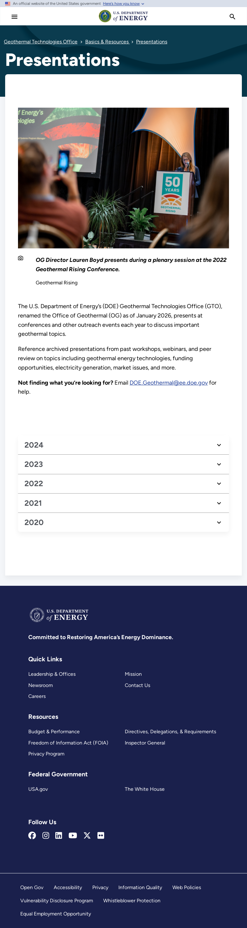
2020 (34, 522)
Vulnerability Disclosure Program (56, 900)
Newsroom (40, 685)
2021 (33, 503)
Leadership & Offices (52, 674)
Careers (37, 696)
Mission (133, 674)
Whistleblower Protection (131, 900)
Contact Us (137, 685)
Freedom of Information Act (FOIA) (68, 743)
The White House (145, 789)
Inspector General (145, 743)
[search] (232, 16)
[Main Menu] (14, 16)
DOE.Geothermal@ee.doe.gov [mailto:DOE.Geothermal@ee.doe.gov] (169, 382)
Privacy (100, 887)
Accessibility (68, 887)
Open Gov (31, 887)
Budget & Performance (54, 731)
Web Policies (186, 887)
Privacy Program (46, 754)
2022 (33, 483)
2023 (33, 464)
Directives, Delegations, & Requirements (170, 731)
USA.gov (38, 789)
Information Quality (140, 887)
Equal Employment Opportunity (55, 914)
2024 (33, 445)
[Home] (123, 21)
